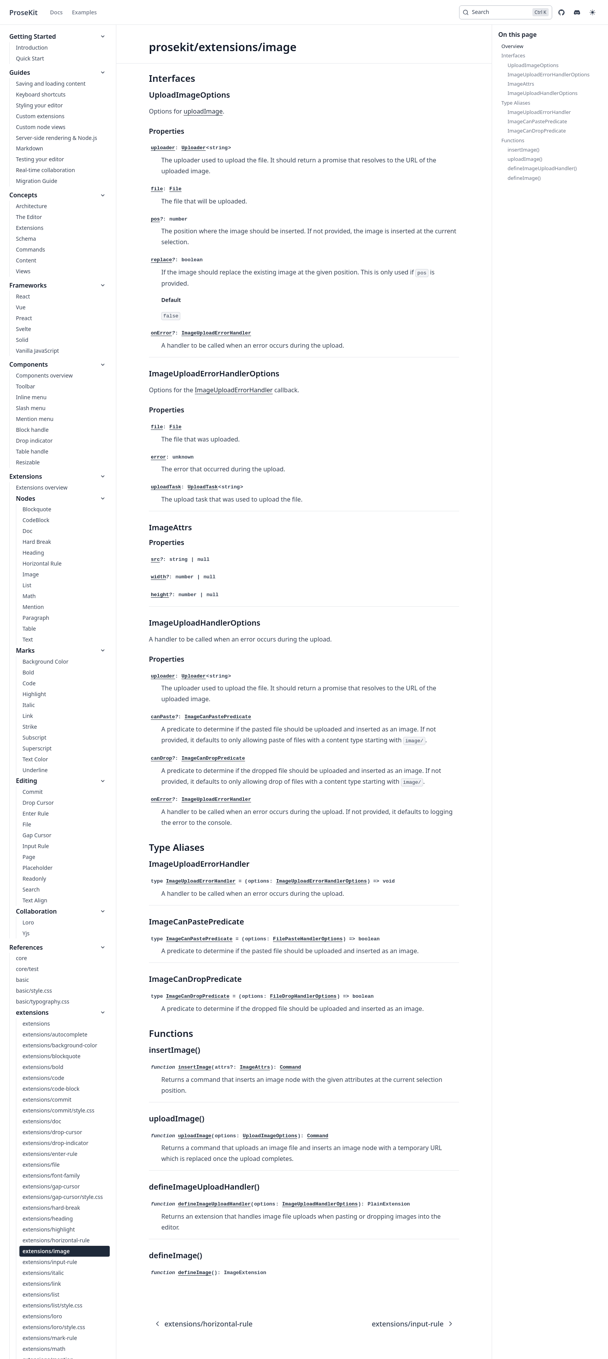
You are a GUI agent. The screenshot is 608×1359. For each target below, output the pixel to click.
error (158, 457)
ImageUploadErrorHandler (234, 390)
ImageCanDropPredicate (198, 996)
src (155, 559)
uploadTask (166, 487)
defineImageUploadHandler (214, 1204)
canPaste (163, 717)
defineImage (194, 1273)
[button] (592, 12)
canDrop (161, 758)
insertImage (194, 1067)
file (157, 189)
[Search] (505, 12)
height (160, 595)
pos (155, 219)
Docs (56, 12)
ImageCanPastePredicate (199, 939)
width (158, 577)
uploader (163, 148)
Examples (84, 12)
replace (161, 260)
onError (161, 333)
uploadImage (203, 111)
